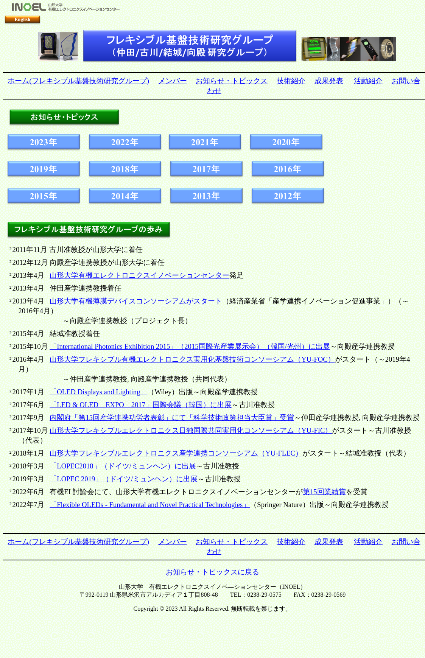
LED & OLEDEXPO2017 (141, 405)
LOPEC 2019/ (124, 479)
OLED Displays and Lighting (98, 392)
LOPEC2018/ (123, 466)
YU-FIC (191, 430)
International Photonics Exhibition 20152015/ (190, 346)
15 (172, 418)
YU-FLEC (176, 453)
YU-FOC (192, 359)
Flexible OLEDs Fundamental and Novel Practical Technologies (150, 505)
